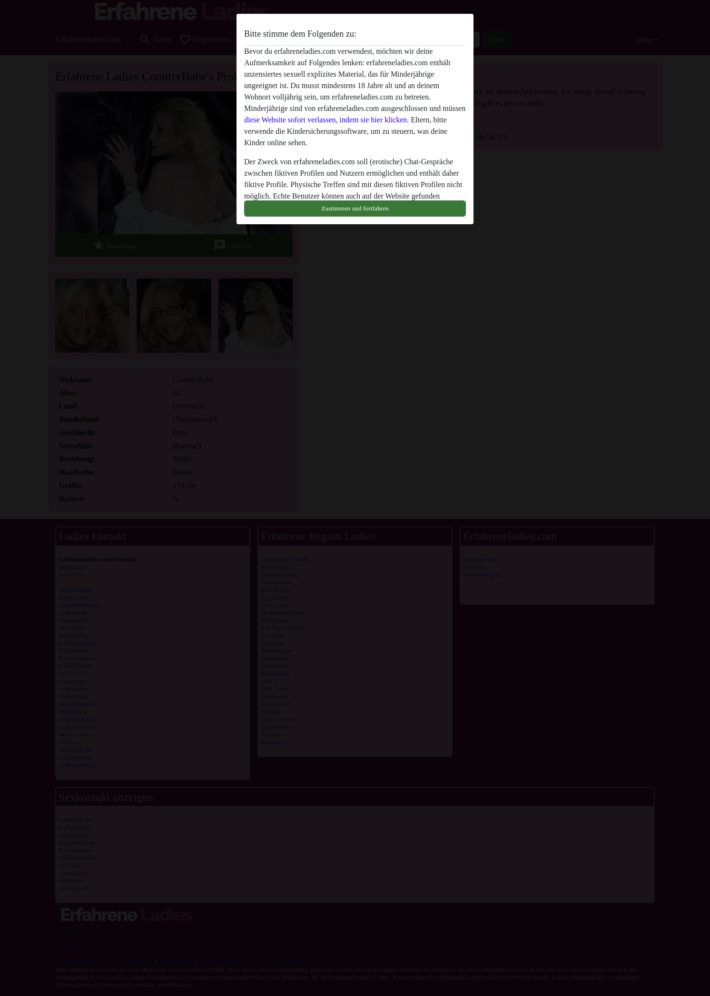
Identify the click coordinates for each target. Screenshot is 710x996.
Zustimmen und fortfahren (354, 208)
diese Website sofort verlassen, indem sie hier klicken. (326, 120)
